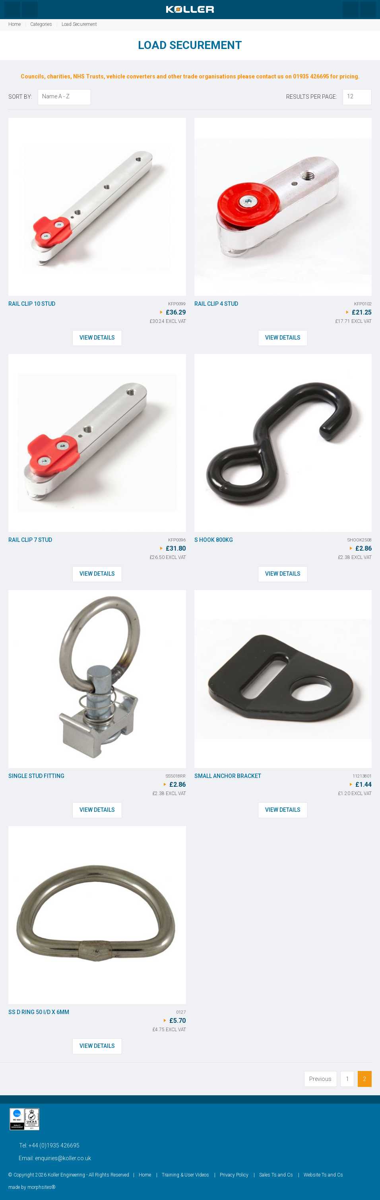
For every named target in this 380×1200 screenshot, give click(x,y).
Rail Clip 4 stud (216, 304)
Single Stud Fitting (36, 776)
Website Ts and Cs (323, 1175)
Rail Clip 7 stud (30, 540)
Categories (41, 24)
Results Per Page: (311, 97)
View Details (97, 337)
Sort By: (20, 97)
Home (14, 24)
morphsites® (41, 1187)
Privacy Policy (234, 1175)
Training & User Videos (185, 1175)
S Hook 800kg (213, 540)
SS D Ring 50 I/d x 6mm (38, 1012)
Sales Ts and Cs (276, 1175)
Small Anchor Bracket (227, 776)
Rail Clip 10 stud (31, 304)
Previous (320, 1079)
